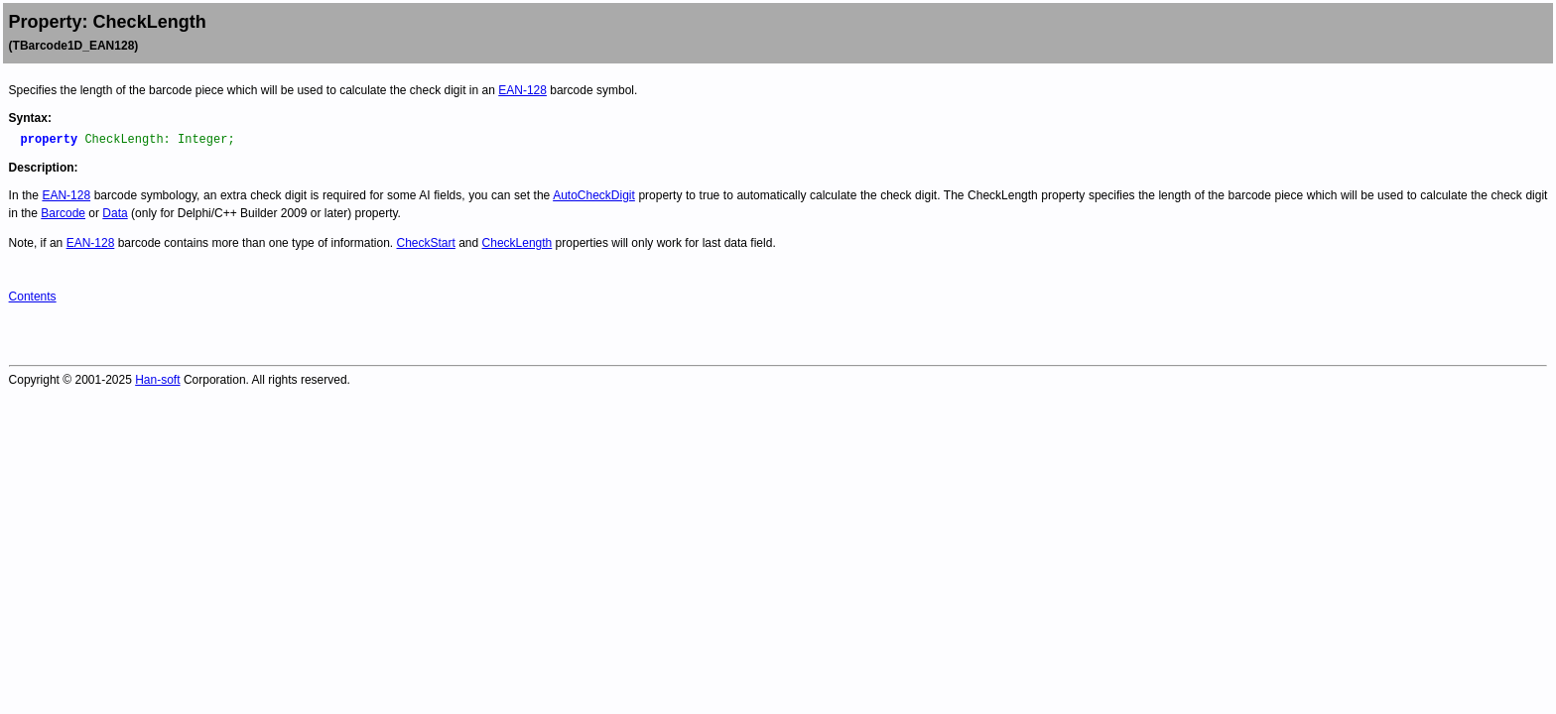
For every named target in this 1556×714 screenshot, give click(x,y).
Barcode (63, 213)
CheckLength (517, 243)
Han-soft (157, 380)
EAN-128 (522, 90)
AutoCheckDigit (594, 195)
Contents (33, 296)
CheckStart (426, 243)
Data (114, 213)
